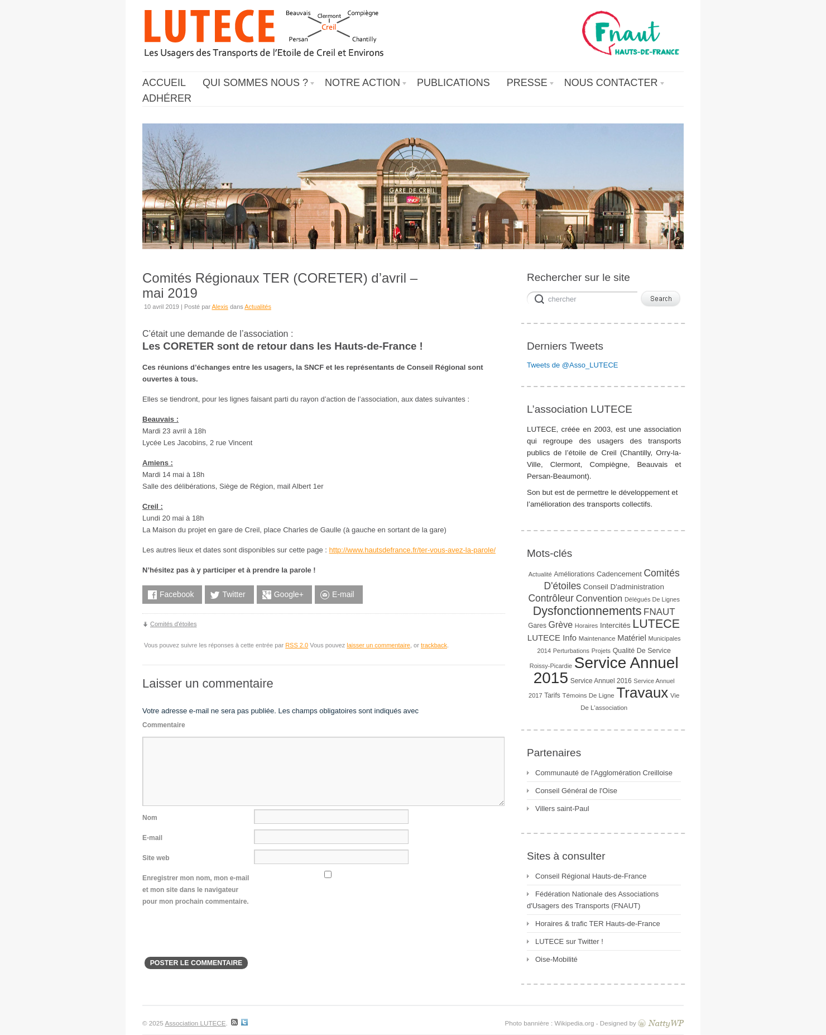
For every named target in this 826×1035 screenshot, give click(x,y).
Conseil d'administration (623, 587)
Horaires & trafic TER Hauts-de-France (597, 923)
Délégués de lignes (652, 599)
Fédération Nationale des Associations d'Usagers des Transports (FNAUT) (593, 900)
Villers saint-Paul (562, 808)
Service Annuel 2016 (601, 681)
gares (537, 625)
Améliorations (574, 574)
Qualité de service (642, 651)
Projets (601, 650)
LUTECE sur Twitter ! (569, 941)
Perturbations (571, 650)
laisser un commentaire (378, 645)
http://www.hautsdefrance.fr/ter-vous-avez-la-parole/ (412, 550)
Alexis (220, 306)
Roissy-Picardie (551, 665)
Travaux (642, 692)
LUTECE (656, 624)
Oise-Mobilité (556, 959)
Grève (561, 624)
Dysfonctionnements (587, 611)
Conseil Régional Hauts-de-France (590, 876)
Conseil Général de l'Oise (576, 790)
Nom (149, 818)
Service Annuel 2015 (606, 670)
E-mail (152, 838)
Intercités (615, 625)
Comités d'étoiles (173, 624)
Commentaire (163, 725)
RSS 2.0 (296, 645)
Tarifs (552, 695)
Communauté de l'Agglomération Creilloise (604, 773)
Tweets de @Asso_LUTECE (572, 365)
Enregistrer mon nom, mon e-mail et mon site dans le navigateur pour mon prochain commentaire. (195, 889)
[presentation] (227, 935)
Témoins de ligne (588, 695)
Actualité (540, 574)
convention (599, 598)
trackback (434, 645)
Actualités (257, 306)
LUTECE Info (552, 637)
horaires (586, 625)
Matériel (631, 637)
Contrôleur (551, 598)
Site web (156, 858)
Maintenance (597, 638)
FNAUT (659, 612)
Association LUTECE (195, 1023)
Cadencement (619, 574)
